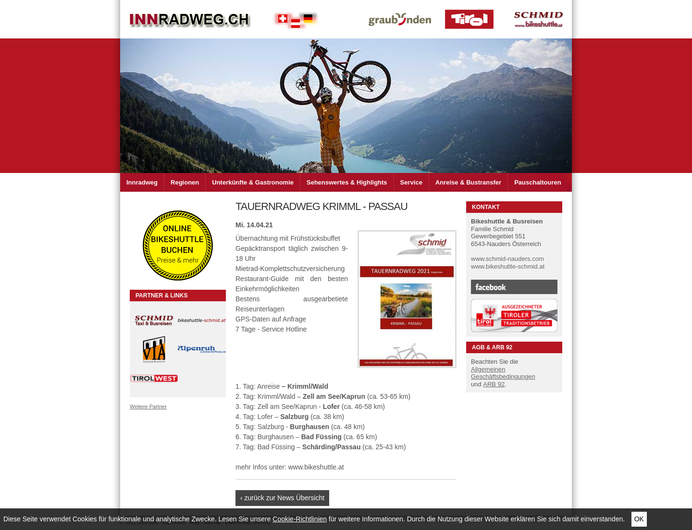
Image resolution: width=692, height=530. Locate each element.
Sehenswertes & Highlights (347, 182)
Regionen (185, 182)
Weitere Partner (148, 406)
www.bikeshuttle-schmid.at (507, 266)
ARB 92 (494, 384)
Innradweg (142, 182)
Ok (639, 519)
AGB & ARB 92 (492, 347)
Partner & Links (161, 295)
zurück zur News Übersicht (285, 498)
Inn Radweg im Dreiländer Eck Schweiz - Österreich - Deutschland (190, 19)
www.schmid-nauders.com (507, 258)
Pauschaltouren (537, 182)
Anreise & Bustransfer (468, 182)
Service (411, 182)
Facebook (514, 287)
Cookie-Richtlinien (299, 519)
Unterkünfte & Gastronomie (253, 182)
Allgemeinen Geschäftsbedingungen (503, 373)
